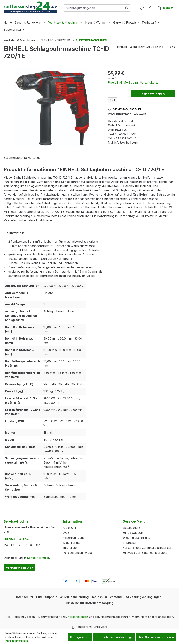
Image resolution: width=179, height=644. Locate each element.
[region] (52, 107)
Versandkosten (78, 617)
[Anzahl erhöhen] (126, 93)
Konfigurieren (79, 637)
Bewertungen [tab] (33, 157)
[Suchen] (126, 8)
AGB (66, 532)
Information (72, 521)
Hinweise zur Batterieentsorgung (145, 552)
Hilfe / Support (133, 532)
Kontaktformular (38, 558)
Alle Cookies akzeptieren (156, 637)
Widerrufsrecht (73, 537)
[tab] (13, 158)
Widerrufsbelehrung (136, 537)
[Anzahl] (118, 93)
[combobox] (93, 8)
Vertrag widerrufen (19, 568)
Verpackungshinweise (78, 552)
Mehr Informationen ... (17, 640)
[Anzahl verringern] (111, 93)
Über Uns (70, 527)
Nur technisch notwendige (114, 637)
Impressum (70, 547)
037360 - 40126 (16, 539)
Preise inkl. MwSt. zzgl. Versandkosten (134, 82)
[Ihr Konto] (150, 8)
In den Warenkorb (153, 94)
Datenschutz (71, 542)
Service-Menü (134, 521)
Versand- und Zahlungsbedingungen (147, 547)
